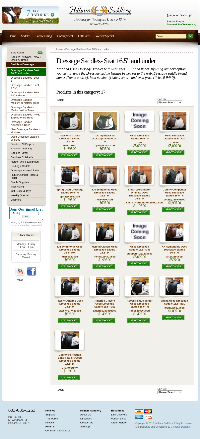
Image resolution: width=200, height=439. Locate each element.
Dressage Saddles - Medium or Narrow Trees (25, 101)
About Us (85, 414)
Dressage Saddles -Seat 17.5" (25, 87)
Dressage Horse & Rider (25, 170)
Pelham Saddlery (90, 410)
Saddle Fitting (43, 36)
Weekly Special (20, 195)
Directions (86, 418)
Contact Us (86, 422)
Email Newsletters (22, 225)
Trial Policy (51, 418)
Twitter (19, 279)
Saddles (25, 36)
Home (59, 49)
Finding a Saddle (21, 166)
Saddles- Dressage (22, 64)
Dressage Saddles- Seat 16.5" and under (25, 72)
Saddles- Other (19, 152)
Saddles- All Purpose (23, 144)
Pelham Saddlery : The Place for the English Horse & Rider (99, 14)
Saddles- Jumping (21, 148)
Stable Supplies (20, 182)
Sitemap (85, 426)
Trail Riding (17, 186)
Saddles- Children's (22, 157)
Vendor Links (118, 418)
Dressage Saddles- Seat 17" (25, 79)
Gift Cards (84, 36)
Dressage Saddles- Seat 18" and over (25, 94)
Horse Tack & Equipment (25, 161)
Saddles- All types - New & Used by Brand (26, 58)
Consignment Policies (57, 430)
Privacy (49, 422)
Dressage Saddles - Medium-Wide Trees (22, 109)
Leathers (16, 199)
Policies (50, 410)
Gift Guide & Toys (21, 190)
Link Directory (119, 414)
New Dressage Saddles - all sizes (25, 131)
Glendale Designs (180, 426)
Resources (117, 410)
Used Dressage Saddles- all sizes (25, 138)
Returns (49, 426)
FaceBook (31, 271)
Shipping (50, 414)
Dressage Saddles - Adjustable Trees (22, 123)
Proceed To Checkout (180, 24)
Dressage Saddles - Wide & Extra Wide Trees (25, 116)
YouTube (20, 271)
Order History (118, 422)
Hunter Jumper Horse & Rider (24, 176)
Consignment (65, 36)
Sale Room (17, 52)
